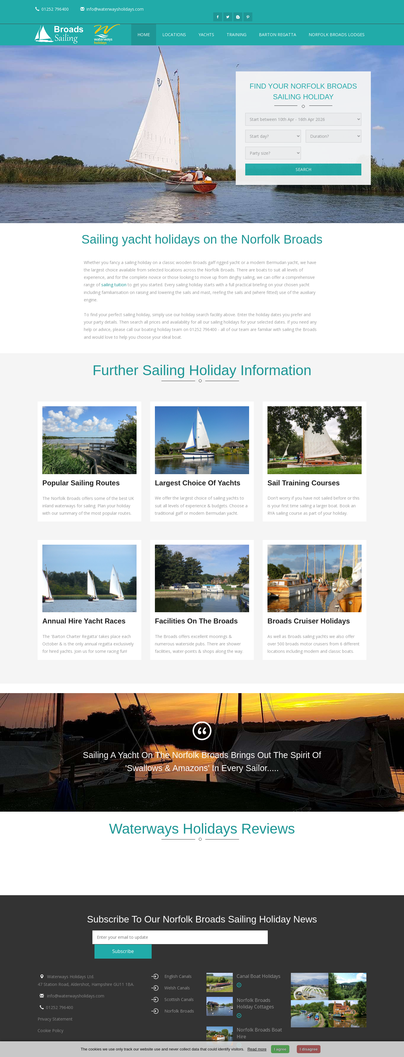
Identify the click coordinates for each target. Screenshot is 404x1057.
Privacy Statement (55, 1005)
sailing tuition (113, 284)
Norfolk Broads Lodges (337, 34)
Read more (256, 1049)
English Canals (178, 963)
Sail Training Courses (303, 483)
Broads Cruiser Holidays (308, 621)
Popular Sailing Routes (81, 483)
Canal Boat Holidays (259, 963)
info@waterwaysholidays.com (111, 9)
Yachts (206, 34)
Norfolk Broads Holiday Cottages (256, 990)
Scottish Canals (179, 986)
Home (143, 34)
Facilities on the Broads (196, 621)
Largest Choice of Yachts (198, 483)
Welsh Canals (177, 974)
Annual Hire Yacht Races (84, 621)
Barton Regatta (277, 34)
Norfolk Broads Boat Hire (254, 1019)
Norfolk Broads (179, 997)
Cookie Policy (50, 1017)
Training (236, 34)
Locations (174, 34)
